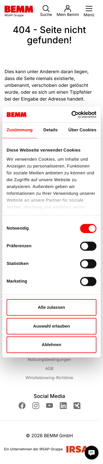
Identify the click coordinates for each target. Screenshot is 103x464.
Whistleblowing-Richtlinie (49, 377)
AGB (49, 368)
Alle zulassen (51, 307)
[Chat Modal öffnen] (91, 452)
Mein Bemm (68, 11)
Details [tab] (50, 130)
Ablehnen (51, 344)
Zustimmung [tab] (20, 130)
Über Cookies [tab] (82, 130)
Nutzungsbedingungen (49, 359)
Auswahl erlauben (51, 326)
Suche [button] (46, 11)
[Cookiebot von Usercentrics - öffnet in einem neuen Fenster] (72, 114)
